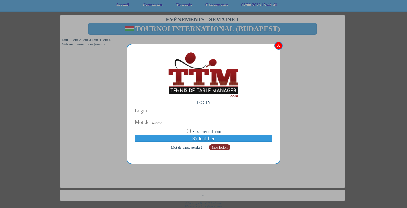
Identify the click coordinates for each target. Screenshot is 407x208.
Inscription (220, 147)
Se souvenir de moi (207, 131)
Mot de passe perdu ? (187, 147)
